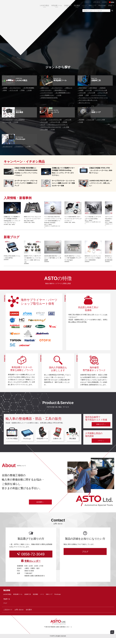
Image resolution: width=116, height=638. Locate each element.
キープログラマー (15, 88)
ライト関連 (44, 129)
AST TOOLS (92, 88)
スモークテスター (46, 90)
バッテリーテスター (46, 92)
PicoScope (102, 5)
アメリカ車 (91, 92)
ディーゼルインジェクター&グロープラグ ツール (93, 97)
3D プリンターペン (84, 102)
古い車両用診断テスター (62, 92)
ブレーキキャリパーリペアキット (57, 124)
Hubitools (102, 88)
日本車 (80, 95)
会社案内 (104, 2)
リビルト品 (90, 119)
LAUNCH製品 (44, 5)
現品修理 (81, 119)
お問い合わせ (96, 2)
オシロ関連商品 (19, 119)
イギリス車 (82, 92)
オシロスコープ (7, 119)
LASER (80, 90)
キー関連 (65, 127)
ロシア (42, 124)
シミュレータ (6, 122)
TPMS (22, 90)
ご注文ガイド (87, 2)
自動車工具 (68, 5)
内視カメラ (68, 88)
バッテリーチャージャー (98, 95)
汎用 (87, 95)
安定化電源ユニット (59, 90)
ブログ (110, 5)
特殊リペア (92, 5)
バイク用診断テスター (47, 95)
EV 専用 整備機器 (28, 88)
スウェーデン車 (102, 92)
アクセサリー (18, 146)
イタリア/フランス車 (100, 90)
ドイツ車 (88, 90)
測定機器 (77, 5)
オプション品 (13, 90)
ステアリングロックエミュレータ (50, 127)
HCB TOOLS (82, 88)
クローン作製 (100, 119)
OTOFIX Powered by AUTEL (49, 97)
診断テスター (44, 88)
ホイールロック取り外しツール (87, 100)
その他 (29, 90)
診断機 (4, 88)
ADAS (4, 90)
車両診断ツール (56, 5)
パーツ (84, 5)
